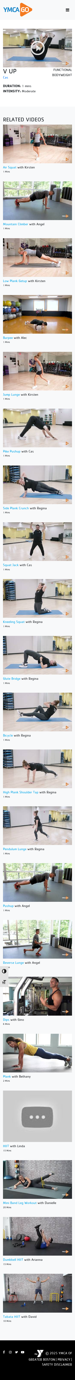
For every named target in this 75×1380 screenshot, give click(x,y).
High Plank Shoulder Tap (20, 792)
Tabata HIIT (11, 1317)
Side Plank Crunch (16, 508)
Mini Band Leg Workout (20, 1203)
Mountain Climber (15, 224)
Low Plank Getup (15, 281)
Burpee (8, 338)
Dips (6, 1020)
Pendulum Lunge (14, 849)
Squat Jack (11, 565)
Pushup (8, 906)
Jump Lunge (11, 394)
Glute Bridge (11, 679)
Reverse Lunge (13, 963)
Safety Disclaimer (57, 1364)
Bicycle (8, 735)
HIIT (6, 1146)
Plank (7, 1076)
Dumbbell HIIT (13, 1260)
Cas (5, 77)
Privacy (64, 1359)
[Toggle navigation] (67, 10)
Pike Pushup (11, 451)
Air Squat (9, 167)
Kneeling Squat (14, 622)
